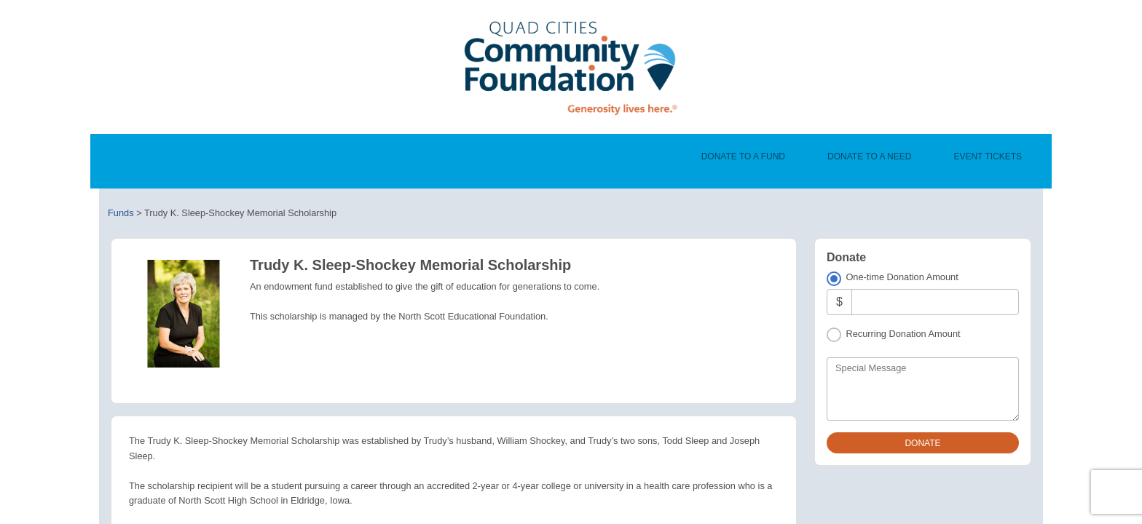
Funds (121, 212)
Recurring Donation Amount (903, 333)
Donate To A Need (869, 156)
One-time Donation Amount (902, 276)
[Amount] (935, 301)
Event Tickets (987, 156)
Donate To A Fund (743, 156)
